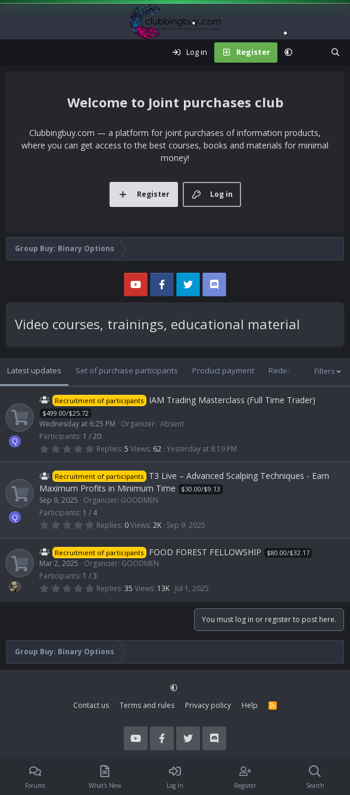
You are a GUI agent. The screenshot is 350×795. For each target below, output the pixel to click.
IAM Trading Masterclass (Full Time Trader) (232, 400)
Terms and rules (147, 705)
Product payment (223, 370)
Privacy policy (208, 705)
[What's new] (311, 52)
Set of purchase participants (127, 370)
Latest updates (34, 370)
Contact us (91, 705)
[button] (288, 52)
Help (250, 705)
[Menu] (15, 52)
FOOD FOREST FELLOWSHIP (205, 552)
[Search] (335, 52)
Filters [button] (324, 371)
